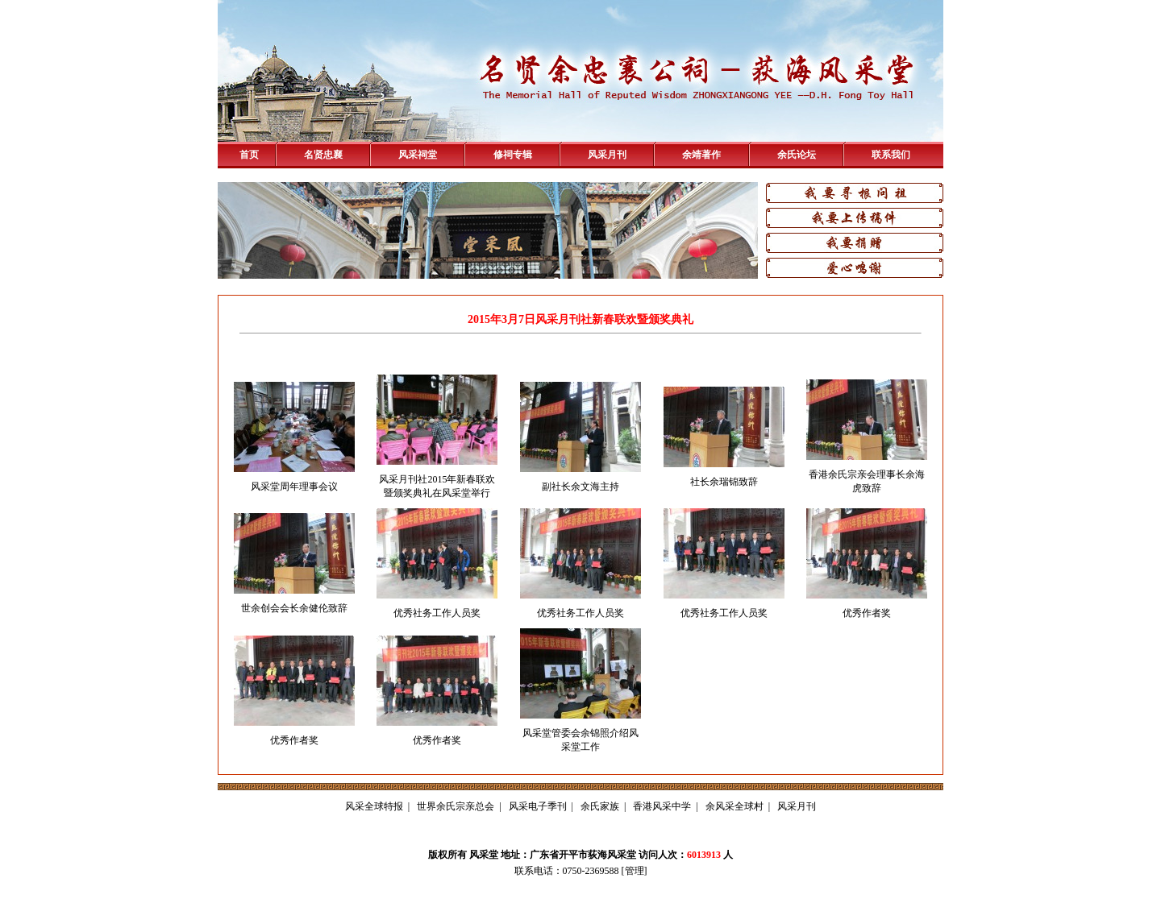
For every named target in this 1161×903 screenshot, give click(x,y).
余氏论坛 (796, 154)
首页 (249, 154)
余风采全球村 (734, 806)
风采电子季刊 (538, 806)
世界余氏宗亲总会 (455, 806)
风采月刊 (607, 154)
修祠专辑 (512, 154)
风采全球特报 (374, 806)
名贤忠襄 (323, 154)
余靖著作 (701, 154)
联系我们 (891, 154)
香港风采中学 (662, 806)
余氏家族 (599, 806)
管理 (634, 870)
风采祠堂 (417, 154)
